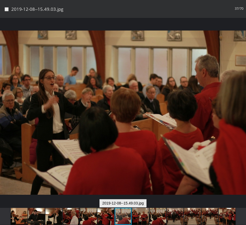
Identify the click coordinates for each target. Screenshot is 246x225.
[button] (241, 31)
